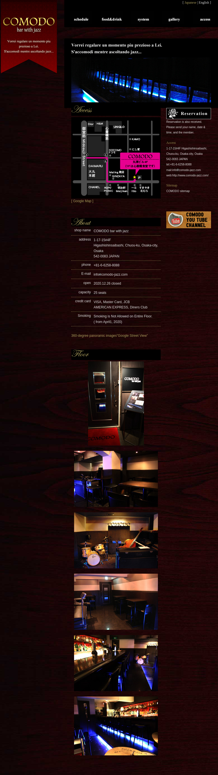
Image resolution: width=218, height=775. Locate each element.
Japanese (190, 2)
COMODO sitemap (178, 191)
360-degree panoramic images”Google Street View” (109, 336)
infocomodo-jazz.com (110, 274)
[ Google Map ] (82, 201)
